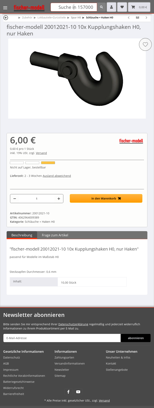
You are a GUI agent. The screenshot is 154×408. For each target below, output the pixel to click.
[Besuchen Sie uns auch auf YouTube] (78, 391)
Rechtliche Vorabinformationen (24, 376)
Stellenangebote (117, 370)
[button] (111, 7)
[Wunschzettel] (122, 7)
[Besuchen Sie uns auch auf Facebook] (68, 391)
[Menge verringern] (14, 198)
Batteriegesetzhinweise (18, 382)
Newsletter (62, 370)
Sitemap (60, 376)
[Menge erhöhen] (58, 198)
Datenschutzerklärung (73, 324)
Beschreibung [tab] (21, 235)
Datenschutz (11, 357)
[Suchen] (74, 7)
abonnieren (136, 338)
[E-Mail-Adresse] (62, 338)
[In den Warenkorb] (106, 198)
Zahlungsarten (64, 357)
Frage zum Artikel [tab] (55, 235)
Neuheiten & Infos (118, 357)
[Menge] (36, 198)
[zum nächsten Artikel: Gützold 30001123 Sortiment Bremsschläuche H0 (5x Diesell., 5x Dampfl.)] (146, 17)
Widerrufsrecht (13, 388)
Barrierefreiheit (13, 394)
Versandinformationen (70, 363)
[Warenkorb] (139, 7)
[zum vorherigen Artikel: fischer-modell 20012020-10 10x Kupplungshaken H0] (129, 17)
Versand (41, 153)
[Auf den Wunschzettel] (145, 44)
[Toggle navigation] (5, 5)
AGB (6, 363)
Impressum (10, 370)
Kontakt (111, 363)
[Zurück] (5, 17)
